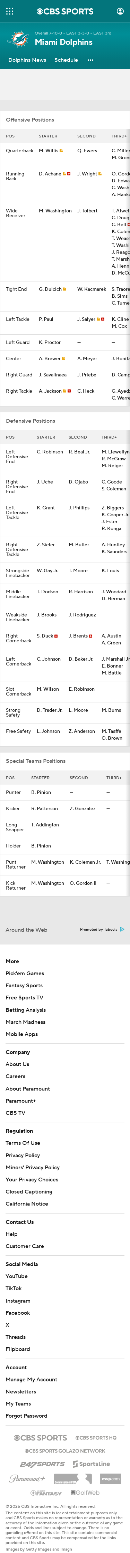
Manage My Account (31, 1379)
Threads (16, 1337)
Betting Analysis (26, 1010)
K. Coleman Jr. (85, 862)
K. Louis (110, 571)
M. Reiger (112, 466)
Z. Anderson (82, 731)
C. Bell (119, 225)
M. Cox (119, 326)
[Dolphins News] (27, 60)
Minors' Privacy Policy (33, 1167)
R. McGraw (114, 459)
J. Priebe (86, 375)
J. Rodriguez (82, 615)
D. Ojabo (78, 482)
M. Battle (112, 673)
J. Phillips (79, 508)
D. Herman (113, 599)
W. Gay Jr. (47, 571)
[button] (90, 60)
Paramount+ (21, 1100)
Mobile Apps (22, 1034)
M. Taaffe (111, 731)
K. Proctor (50, 342)
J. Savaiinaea (53, 375)
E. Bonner (112, 666)
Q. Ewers (87, 151)
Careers (15, 1076)
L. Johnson (48, 731)
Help (12, 1234)
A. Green (111, 643)
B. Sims (120, 296)
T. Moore (78, 571)
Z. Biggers (113, 508)
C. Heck (85, 391)
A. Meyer (87, 359)
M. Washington (55, 211)
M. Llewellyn (116, 452)
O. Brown (112, 738)
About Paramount (28, 1088)
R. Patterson (44, 809)
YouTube (17, 1276)
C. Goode (112, 482)
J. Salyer (86, 319)
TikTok (13, 1288)
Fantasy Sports (24, 985)
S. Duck (45, 636)
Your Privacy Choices (32, 1179)
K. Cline (120, 319)
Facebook (18, 1313)
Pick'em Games (25, 973)
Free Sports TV (24, 997)
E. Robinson (82, 689)
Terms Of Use (23, 1143)
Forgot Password (26, 1415)
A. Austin (111, 636)
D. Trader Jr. (49, 710)
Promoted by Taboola (102, 929)
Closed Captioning (29, 1191)
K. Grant (46, 508)
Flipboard (18, 1349)
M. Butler (79, 545)
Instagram (18, 1300)
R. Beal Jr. (79, 452)
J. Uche (45, 482)
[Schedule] (66, 60)
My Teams (18, 1403)
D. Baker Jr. (81, 659)
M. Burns (111, 710)
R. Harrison (81, 592)
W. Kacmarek (91, 289)
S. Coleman (114, 489)
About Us (17, 1064)
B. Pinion (41, 792)
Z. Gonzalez (83, 809)
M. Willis (48, 151)
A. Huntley (113, 545)
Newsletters (21, 1391)
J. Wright (87, 174)
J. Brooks (47, 615)
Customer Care (25, 1246)
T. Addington (45, 825)
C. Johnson (49, 659)
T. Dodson (47, 592)
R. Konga (111, 529)
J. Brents (78, 636)
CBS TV (15, 1113)
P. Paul (46, 319)
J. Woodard (114, 592)
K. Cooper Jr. (115, 515)
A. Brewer (50, 359)
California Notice (27, 1203)
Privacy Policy (23, 1155)
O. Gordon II (83, 883)
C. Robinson (50, 452)
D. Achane (50, 174)
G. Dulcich (50, 289)
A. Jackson (50, 391)
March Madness (25, 1022)
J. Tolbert (87, 211)
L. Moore (78, 710)
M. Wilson (48, 689)
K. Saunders (114, 552)
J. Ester (110, 522)
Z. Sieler (46, 545)
